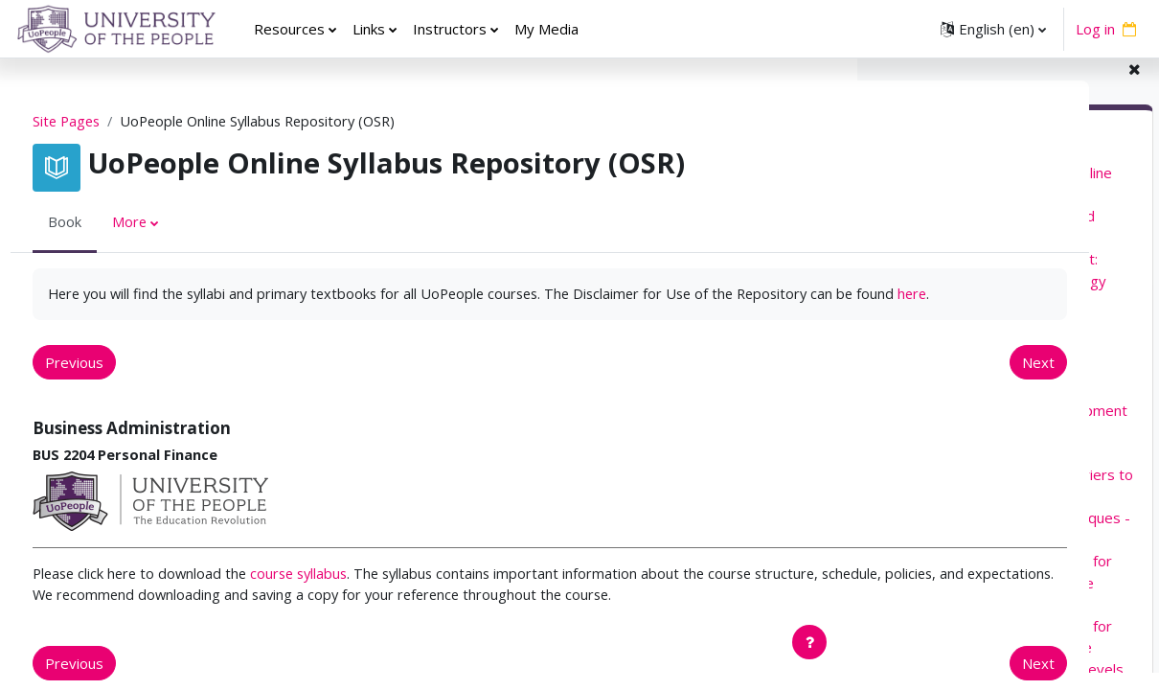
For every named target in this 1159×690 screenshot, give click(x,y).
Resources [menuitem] (289, 28)
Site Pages (103, 121)
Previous (109, 385)
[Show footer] (809, 642)
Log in (1095, 28)
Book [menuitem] (100, 223)
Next (791, 385)
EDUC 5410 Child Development (981, 405)
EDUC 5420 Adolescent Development (1003, 426)
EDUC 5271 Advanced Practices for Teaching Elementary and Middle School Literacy (995, 599)
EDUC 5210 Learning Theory (973, 319)
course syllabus (344, 598)
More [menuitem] (165, 223)
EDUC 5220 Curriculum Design (978, 340)
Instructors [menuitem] (450, 28)
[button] (993, 29)
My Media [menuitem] (546, 28)
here (264, 316)
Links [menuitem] (368, 28)
